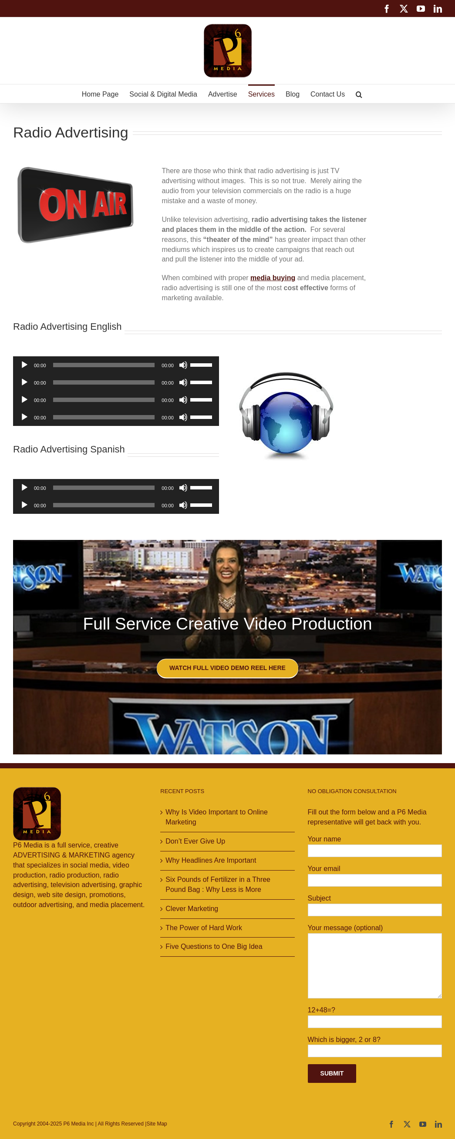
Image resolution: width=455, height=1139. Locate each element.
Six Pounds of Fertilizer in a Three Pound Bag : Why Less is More (217, 884)
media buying (272, 277)
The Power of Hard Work (203, 927)
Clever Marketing (191, 908)
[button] (359, 93)
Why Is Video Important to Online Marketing (216, 817)
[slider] (104, 365)
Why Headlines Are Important (210, 860)
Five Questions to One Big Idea (213, 946)
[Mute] (183, 365)
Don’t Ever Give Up (195, 841)
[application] (116, 365)
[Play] (24, 365)
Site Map (156, 1124)
